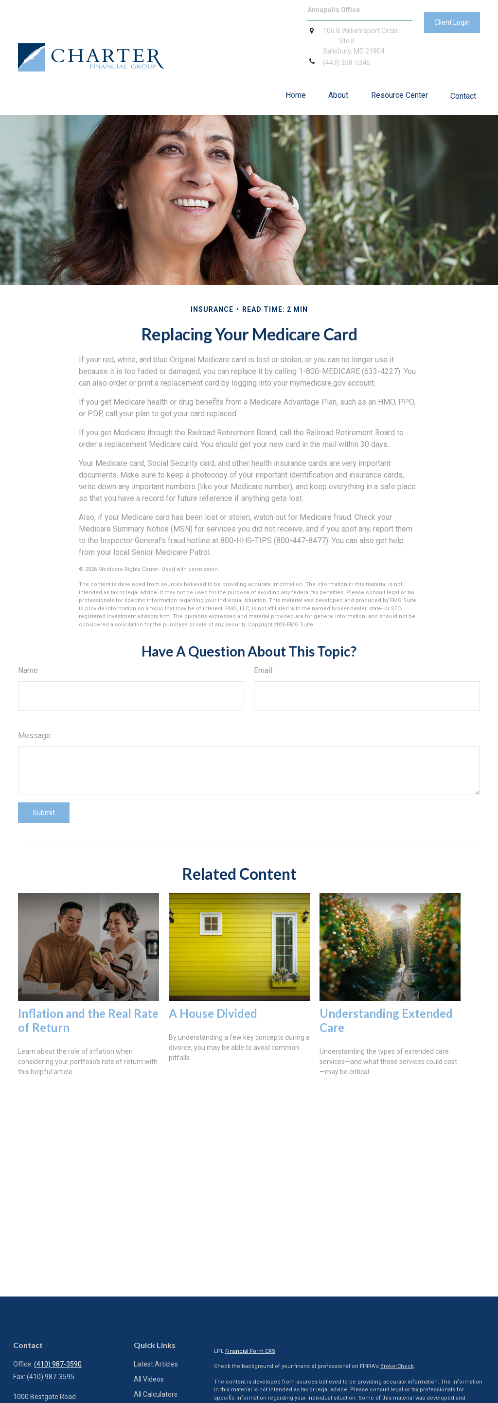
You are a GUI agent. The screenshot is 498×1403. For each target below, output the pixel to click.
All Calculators (156, 1394)
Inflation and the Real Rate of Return (88, 1020)
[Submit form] (44, 812)
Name (28, 670)
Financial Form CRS (250, 1351)
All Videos (149, 1379)
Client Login (452, 22)
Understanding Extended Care (386, 1020)
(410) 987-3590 (58, 1364)
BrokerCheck (397, 1366)
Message (34, 735)
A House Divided (213, 1013)
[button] (296, 95)
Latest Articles (156, 1364)
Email (263, 670)
